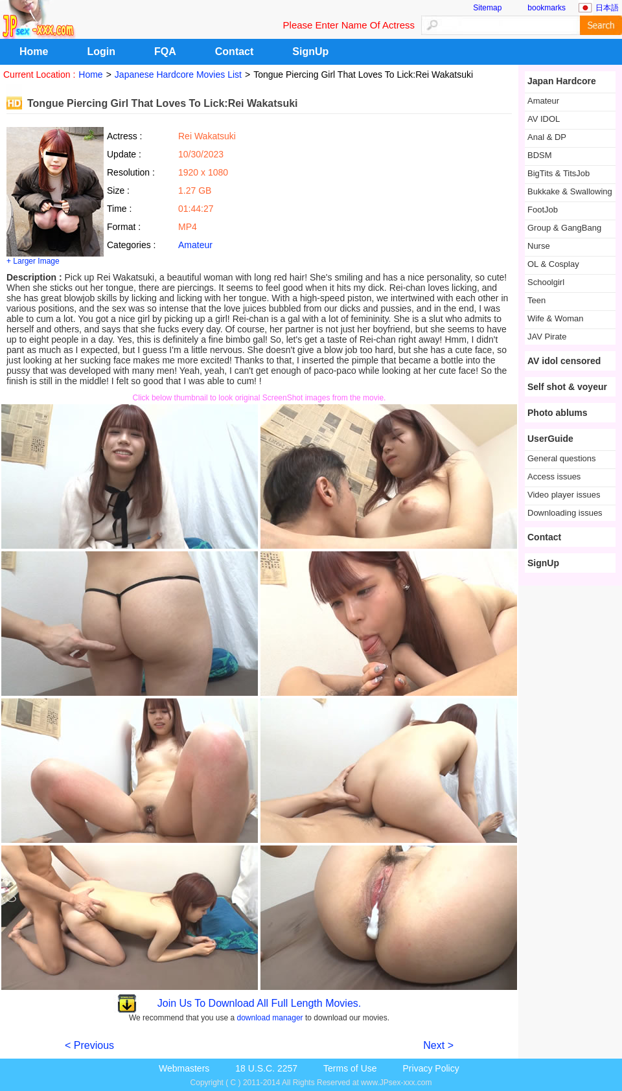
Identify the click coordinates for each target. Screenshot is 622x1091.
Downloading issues (565, 513)
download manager (270, 1017)
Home (33, 51)
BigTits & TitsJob (558, 173)
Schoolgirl (545, 282)
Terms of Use (349, 1068)
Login (101, 51)
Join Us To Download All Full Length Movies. (259, 1003)
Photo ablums (557, 413)
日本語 (607, 7)
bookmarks (546, 7)
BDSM (539, 155)
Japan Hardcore (561, 81)
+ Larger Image (33, 261)
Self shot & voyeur (567, 387)
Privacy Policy (431, 1068)
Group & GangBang (564, 228)
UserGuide (550, 438)
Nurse (538, 246)
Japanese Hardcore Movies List (178, 74)
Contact (234, 51)
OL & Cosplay (553, 264)
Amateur (195, 245)
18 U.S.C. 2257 (266, 1068)
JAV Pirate (546, 336)
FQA (165, 51)
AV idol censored (564, 361)
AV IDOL (543, 119)
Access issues (554, 476)
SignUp (310, 51)
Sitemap (487, 7)
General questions (561, 458)
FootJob (542, 209)
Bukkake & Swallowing (569, 191)
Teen (536, 300)
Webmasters (184, 1068)
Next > (438, 1045)
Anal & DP (546, 137)
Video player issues (564, 495)
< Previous (89, 1045)
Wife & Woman (555, 318)
